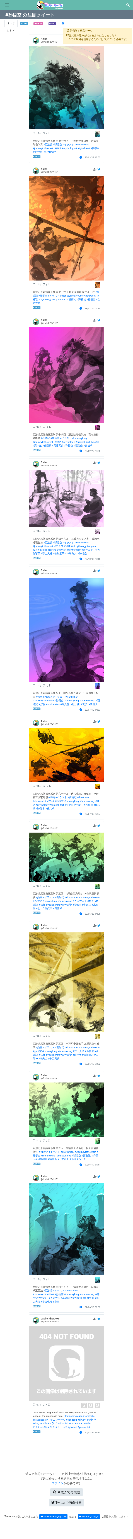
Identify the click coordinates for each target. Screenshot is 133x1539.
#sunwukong (87, 700)
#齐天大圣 (78, 901)
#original (80, 148)
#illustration (71, 696)
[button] (128, 5)
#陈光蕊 (64, 704)
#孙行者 (40, 808)
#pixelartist (84, 1427)
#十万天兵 (53, 1058)
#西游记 (72, 797)
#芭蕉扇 (88, 804)
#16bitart (38, 1427)
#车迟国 (65, 1297)
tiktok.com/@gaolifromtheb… (79, 1415)
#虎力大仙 (76, 1297)
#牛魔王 (78, 804)
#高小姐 (37, 445)
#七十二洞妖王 (44, 908)
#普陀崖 (51, 549)
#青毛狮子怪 (40, 151)
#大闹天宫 (88, 1054)
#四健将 (57, 908)
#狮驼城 (81, 299)
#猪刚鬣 (46, 445)
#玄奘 (84, 704)
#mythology (68, 148)
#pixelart (72, 1427)
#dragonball (39, 1419)
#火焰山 (69, 804)
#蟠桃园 (42, 1159)
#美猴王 (76, 904)
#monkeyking (82, 144)
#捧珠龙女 (71, 553)
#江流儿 (93, 704)
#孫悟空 (57, 144)
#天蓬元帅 (57, 445)
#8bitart (79, 1423)
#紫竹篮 (85, 549)
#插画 (39, 696)
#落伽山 (42, 549)
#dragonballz (40, 1423)
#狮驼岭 (95, 148)
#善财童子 (58, 553)
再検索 (66, 1492)
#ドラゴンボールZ (57, 1423)
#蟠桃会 (52, 1159)
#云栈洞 (87, 445)
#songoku (71, 1419)
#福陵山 (78, 445)
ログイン (57, 1483)
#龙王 (56, 1301)
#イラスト (68, 144)
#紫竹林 (61, 549)
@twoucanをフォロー (53, 1516)
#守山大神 (46, 553)
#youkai (50, 704)
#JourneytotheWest (43, 700)
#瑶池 (73, 1159)
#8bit (71, 1423)
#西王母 (81, 1159)
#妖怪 (42, 704)
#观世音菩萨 (74, 549)
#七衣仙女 (63, 1159)
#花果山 (86, 904)
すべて (11, 23)
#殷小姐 (75, 704)
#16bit (87, 1423)
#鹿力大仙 (88, 1297)
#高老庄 (95, 441)
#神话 (58, 148)
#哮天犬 (42, 1058)
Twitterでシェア (88, 1516)
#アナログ (60, 546)
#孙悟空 (51, 151)
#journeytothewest (43, 148)
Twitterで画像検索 (66, 1502)
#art (88, 148)
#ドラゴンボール (55, 1419)
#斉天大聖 (66, 904)
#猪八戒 (49, 808)
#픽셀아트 (49, 1427)
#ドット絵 (61, 1427)
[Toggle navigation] (7, 5)
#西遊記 (47, 144)
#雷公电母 (46, 1301)
